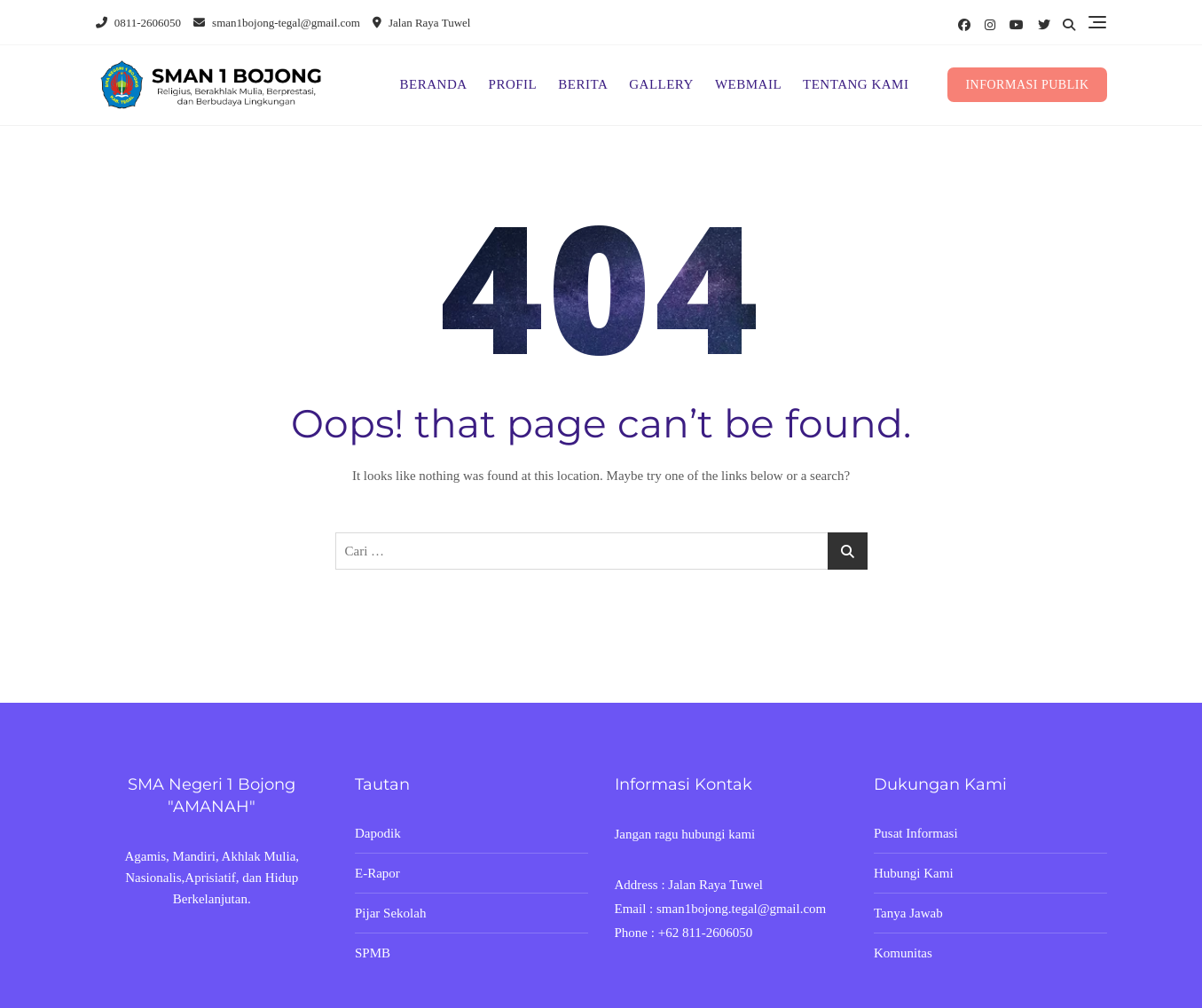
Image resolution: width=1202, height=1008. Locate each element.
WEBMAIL (748, 84)
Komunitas (903, 953)
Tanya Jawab (908, 913)
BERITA (583, 84)
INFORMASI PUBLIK (1026, 84)
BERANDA (433, 84)
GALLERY (661, 84)
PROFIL (513, 84)
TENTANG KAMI (855, 84)
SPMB (372, 953)
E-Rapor (377, 873)
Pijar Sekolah (390, 913)
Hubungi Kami (914, 873)
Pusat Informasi (916, 833)
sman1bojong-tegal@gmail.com (276, 22)
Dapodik (378, 833)
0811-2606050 (139, 22)
